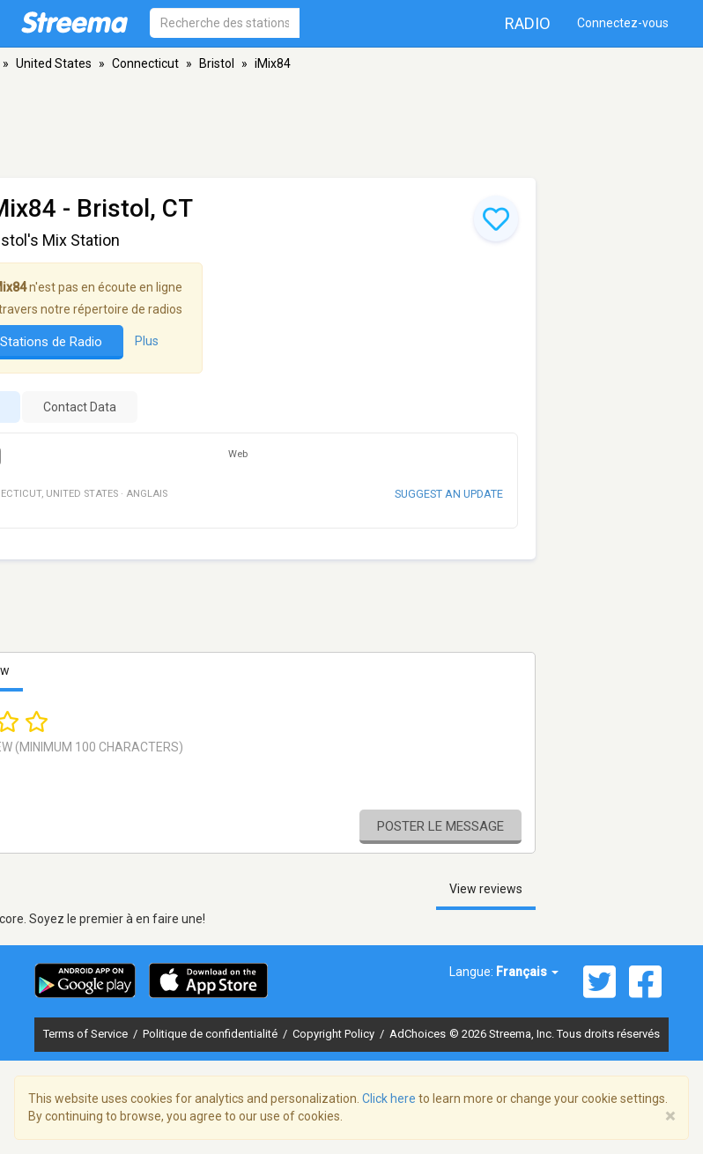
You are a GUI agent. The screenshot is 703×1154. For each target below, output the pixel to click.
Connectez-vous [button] (623, 23)
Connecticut (145, 63)
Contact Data (79, 407)
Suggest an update (449, 493)
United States (54, 63)
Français (527, 972)
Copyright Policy (334, 1033)
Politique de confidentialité (211, 1033)
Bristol (216, 63)
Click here (389, 1098)
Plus (147, 341)
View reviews (485, 889)
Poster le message (440, 826)
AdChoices (417, 1033)
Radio (528, 23)
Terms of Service (86, 1033)
